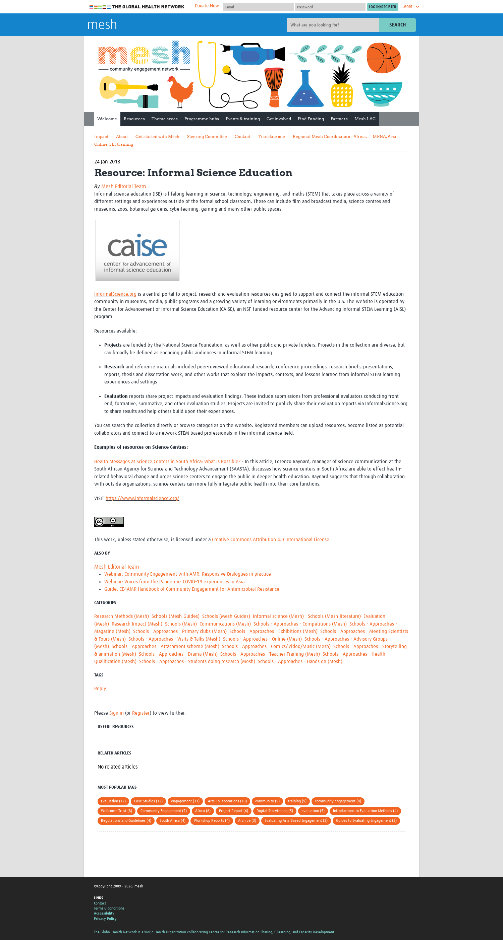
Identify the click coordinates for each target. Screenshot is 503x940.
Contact (242, 136)
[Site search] (334, 25)
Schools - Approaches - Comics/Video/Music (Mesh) (276, 646)
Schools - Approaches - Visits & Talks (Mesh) (174, 639)
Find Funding (311, 118)
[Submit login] (382, 7)
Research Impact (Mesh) (137, 624)
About (122, 136)
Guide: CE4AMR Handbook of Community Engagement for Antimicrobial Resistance (191, 589)
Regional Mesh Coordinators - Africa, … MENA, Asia (344, 136)
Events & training (243, 118)
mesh (102, 25)
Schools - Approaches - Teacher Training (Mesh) (270, 654)
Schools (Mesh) (181, 624)
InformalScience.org (115, 294)
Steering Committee (207, 136)
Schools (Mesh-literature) (334, 616)
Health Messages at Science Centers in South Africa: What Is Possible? (167, 461)
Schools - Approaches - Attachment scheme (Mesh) (165, 646)
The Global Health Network (137, 7)
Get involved (279, 118)
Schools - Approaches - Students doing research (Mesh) (197, 661)
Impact (101, 136)
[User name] (258, 7)
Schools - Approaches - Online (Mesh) (262, 639)
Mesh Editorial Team (123, 186)
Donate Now (207, 6)
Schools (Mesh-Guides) (176, 616)
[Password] (330, 7)
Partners (339, 118)
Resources (134, 118)
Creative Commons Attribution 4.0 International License (270, 539)
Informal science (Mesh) (279, 616)
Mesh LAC (365, 118)
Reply (100, 688)
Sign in (116, 713)
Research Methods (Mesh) (121, 616)
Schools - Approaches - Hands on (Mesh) (300, 661)
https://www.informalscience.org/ (142, 498)
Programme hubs (201, 118)
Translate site (271, 136)
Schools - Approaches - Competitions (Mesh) (300, 624)
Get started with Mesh (157, 136)
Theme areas (165, 118)
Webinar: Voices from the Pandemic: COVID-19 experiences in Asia (174, 581)
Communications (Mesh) (225, 624)
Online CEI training (113, 144)
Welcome (107, 118)
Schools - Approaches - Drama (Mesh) (178, 654)
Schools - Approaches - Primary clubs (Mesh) (180, 631)
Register (141, 713)
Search (397, 24)
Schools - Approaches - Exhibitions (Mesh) (273, 631)
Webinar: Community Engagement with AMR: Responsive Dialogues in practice (187, 574)
